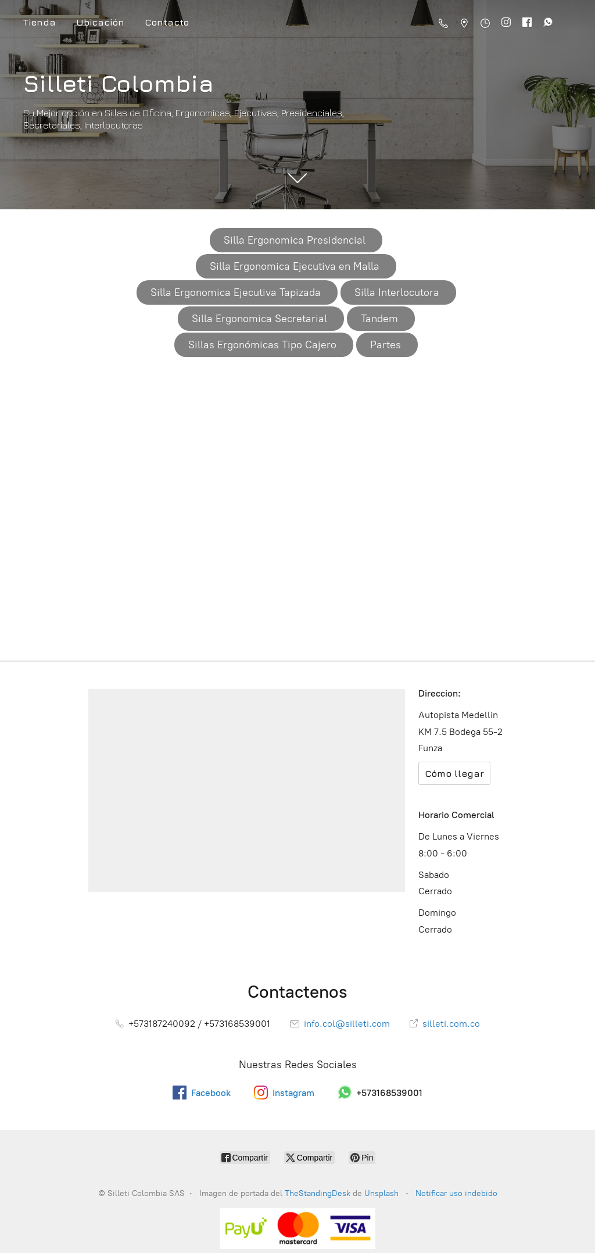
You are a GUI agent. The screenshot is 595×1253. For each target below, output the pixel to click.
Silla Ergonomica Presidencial (294, 240)
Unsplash (382, 1193)
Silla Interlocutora (396, 292)
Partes (385, 344)
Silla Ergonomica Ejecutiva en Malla (294, 266)
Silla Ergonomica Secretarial (259, 318)
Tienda (39, 22)
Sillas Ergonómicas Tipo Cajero (262, 344)
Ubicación (100, 22)
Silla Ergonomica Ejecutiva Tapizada (235, 292)
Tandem (379, 318)
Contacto (167, 22)
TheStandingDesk (317, 1193)
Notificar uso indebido (456, 1193)
